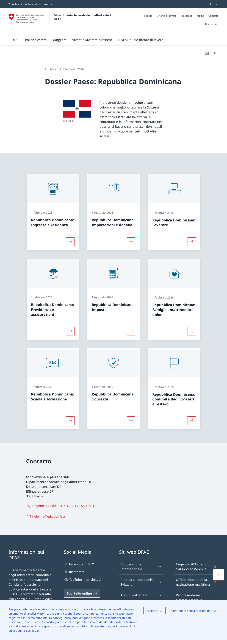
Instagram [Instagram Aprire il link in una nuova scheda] (74, 572)
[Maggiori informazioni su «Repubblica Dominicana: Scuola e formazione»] (70, 420)
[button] (14, 39)
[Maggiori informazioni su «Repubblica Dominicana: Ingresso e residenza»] (70, 241)
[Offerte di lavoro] (166, 16)
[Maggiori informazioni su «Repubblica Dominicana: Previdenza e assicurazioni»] (70, 331)
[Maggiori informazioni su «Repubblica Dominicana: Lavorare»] (191, 241)
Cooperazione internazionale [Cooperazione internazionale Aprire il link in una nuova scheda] (141, 566)
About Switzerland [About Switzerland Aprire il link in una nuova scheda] (141, 595)
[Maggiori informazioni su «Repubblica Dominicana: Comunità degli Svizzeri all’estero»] (191, 420)
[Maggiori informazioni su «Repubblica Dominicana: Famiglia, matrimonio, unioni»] (191, 331)
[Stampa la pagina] (206, 52)
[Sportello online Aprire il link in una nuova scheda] (82, 593)
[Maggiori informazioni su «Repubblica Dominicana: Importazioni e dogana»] (130, 241)
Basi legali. (33, 631)
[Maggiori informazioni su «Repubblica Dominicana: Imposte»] (130, 331)
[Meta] (180, 16)
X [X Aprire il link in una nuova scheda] (90, 564)
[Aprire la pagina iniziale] (60, 21)
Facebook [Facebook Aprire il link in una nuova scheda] (73, 564)
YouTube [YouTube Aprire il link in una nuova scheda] (73, 579)
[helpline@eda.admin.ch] (47, 516)
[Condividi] (216, 52)
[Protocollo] (187, 16)
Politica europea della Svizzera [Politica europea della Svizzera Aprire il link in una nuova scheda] (141, 582)
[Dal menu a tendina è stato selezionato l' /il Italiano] (212, 4)
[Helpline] (147, 16)
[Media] (200, 16)
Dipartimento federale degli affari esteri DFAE (83, 17)
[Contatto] (213, 16)
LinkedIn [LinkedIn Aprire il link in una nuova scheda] (94, 579)
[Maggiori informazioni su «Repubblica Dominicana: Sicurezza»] (130, 420)
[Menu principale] (111, 39)
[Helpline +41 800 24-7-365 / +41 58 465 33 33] (64, 505)
